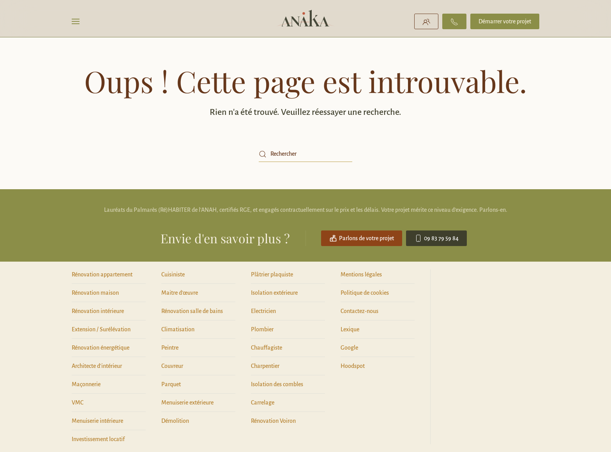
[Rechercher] (305, 154)
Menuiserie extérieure (187, 402)
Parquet (171, 384)
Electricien (263, 311)
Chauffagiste (266, 348)
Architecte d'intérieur (97, 366)
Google (349, 348)
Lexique (350, 329)
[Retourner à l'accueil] (306, 21)
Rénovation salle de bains (192, 311)
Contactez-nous (359, 311)
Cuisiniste (173, 274)
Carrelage (262, 402)
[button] (75, 21)
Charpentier (265, 366)
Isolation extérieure (274, 293)
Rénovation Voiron (273, 421)
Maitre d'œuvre (179, 293)
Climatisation (177, 329)
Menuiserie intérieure (97, 421)
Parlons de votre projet (361, 238)
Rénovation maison (95, 293)
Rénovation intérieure (98, 311)
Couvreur (172, 366)
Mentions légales (361, 274)
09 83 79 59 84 (436, 238)
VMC (77, 402)
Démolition (175, 421)
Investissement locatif (98, 439)
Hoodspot (353, 366)
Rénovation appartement (102, 274)
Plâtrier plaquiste (272, 274)
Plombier (262, 329)
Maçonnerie (86, 384)
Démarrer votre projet (505, 21)
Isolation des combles (277, 384)
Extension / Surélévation (101, 329)
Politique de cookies (365, 293)
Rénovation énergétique (100, 348)
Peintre (169, 348)
